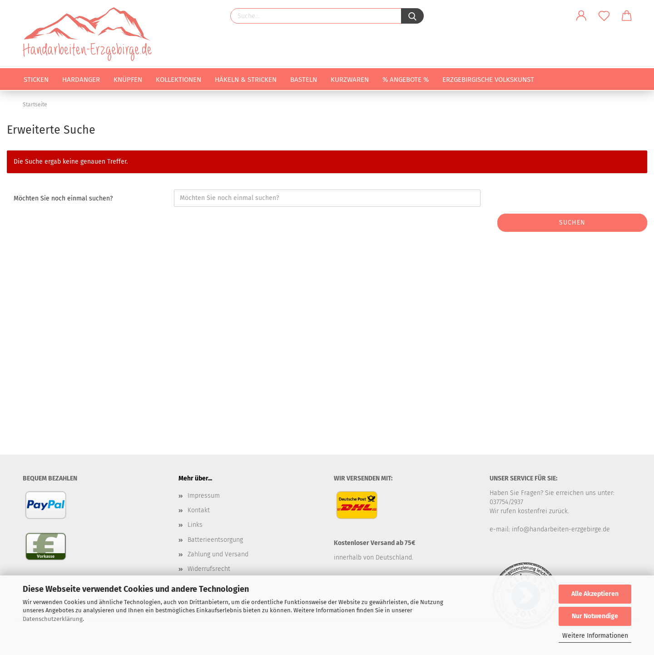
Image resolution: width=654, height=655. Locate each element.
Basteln (303, 79)
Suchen (572, 222)
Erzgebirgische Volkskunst (488, 79)
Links (195, 525)
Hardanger (81, 79)
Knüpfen (128, 79)
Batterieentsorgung (215, 540)
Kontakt (199, 510)
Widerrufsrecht (209, 569)
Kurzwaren (350, 79)
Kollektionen (178, 79)
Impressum (204, 496)
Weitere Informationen (595, 636)
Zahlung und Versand (218, 554)
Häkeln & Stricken (246, 79)
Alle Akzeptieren (595, 594)
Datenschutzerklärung (53, 618)
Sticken (36, 79)
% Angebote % (405, 79)
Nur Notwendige (595, 616)
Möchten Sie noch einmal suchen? (63, 198)
